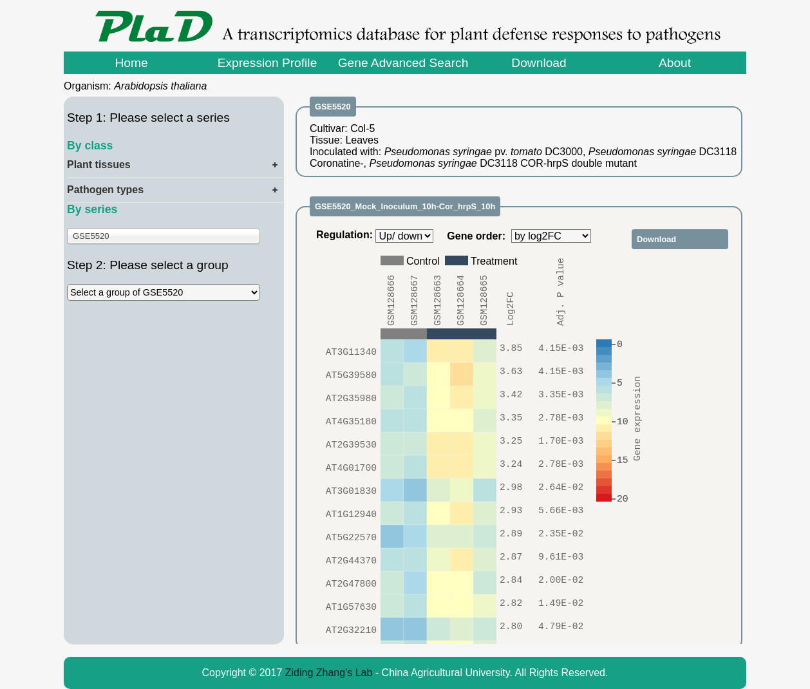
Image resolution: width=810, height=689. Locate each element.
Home (131, 63)
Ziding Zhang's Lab (329, 672)
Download (538, 63)
